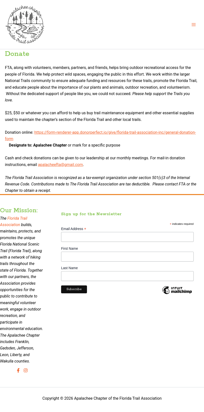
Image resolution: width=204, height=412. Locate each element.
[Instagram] (25, 370)
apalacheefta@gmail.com (60, 164)
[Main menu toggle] (193, 24)
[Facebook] (18, 370)
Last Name (69, 268)
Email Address (73, 229)
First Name (69, 248)
